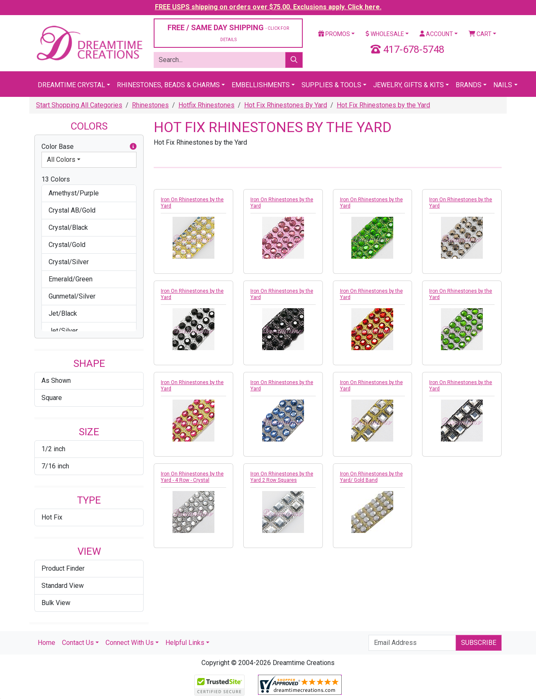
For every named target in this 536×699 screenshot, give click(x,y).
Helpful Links (184, 643)
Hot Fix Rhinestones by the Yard (383, 105)
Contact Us (78, 643)
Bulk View (55, 603)
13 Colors (55, 179)
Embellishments (261, 85)
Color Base (89, 147)
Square (51, 398)
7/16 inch (55, 466)
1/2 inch (53, 449)
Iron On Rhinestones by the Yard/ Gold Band (371, 477)
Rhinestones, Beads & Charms (168, 85)
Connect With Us (130, 643)
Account (436, 34)
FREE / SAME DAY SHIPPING (228, 32)
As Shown (56, 381)
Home (46, 643)
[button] (133, 147)
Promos (334, 34)
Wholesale (385, 34)
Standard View (62, 586)
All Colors (61, 160)
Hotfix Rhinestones (206, 105)
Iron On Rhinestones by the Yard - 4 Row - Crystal (192, 477)
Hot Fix (51, 517)
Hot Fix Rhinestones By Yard (285, 105)
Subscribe (478, 643)
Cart (480, 34)
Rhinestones (150, 105)
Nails (502, 85)
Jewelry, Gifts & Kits (408, 85)
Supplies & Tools (331, 85)
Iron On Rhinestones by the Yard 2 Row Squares (281, 477)
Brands (469, 85)
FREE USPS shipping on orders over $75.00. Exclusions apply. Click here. (268, 7)
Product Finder (63, 568)
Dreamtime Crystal (71, 85)
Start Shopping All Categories (79, 105)
